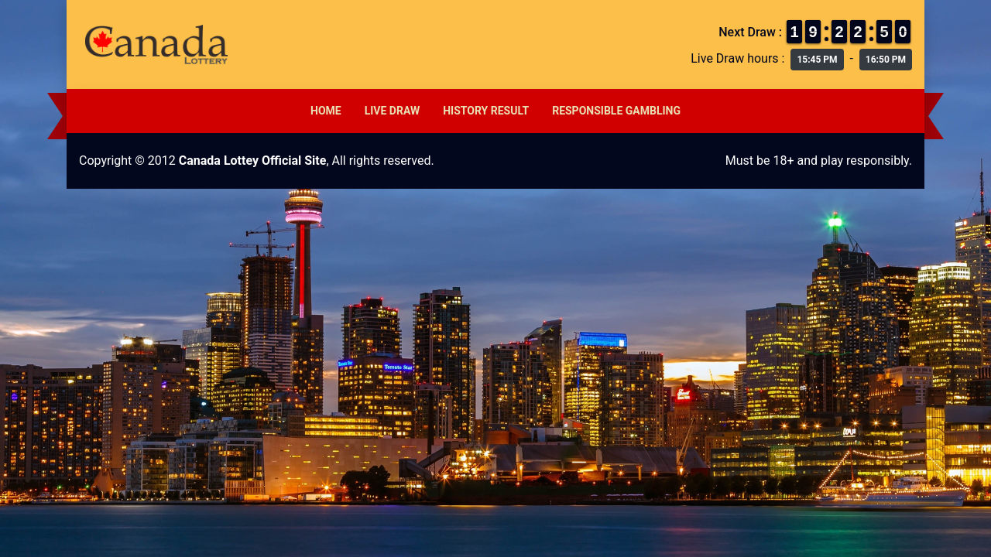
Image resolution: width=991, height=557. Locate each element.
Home (325, 110)
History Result (486, 110)
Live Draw (392, 110)
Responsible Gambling (616, 110)
